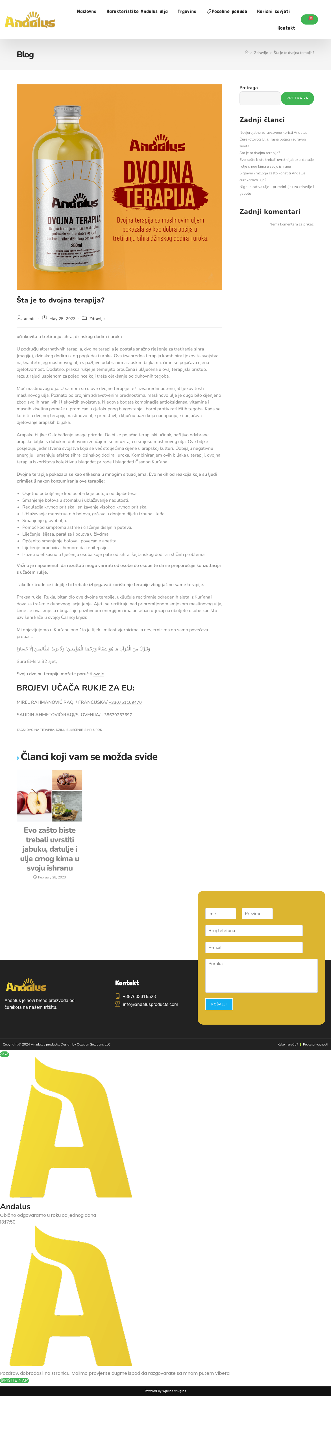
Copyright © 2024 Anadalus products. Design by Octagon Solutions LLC (62, 1080)
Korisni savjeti (273, 11)
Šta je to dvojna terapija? (294, 52)
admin (30, 318)
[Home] (247, 52)
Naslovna (87, 11)
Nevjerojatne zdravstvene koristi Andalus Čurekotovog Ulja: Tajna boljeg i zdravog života (273, 139)
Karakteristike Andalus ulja (137, 11)
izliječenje (74, 730)
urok (97, 730)
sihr (88, 730)
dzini (60, 730)
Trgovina (187, 11)
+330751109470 (127, 702)
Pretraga (248, 88)
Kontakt (286, 28)
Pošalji (219, 1040)
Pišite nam (14, 1417)
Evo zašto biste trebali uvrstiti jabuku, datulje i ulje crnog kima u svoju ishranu (49, 867)
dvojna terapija (40, 730)
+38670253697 (119, 715)
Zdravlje (97, 318)
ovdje (98, 674)
